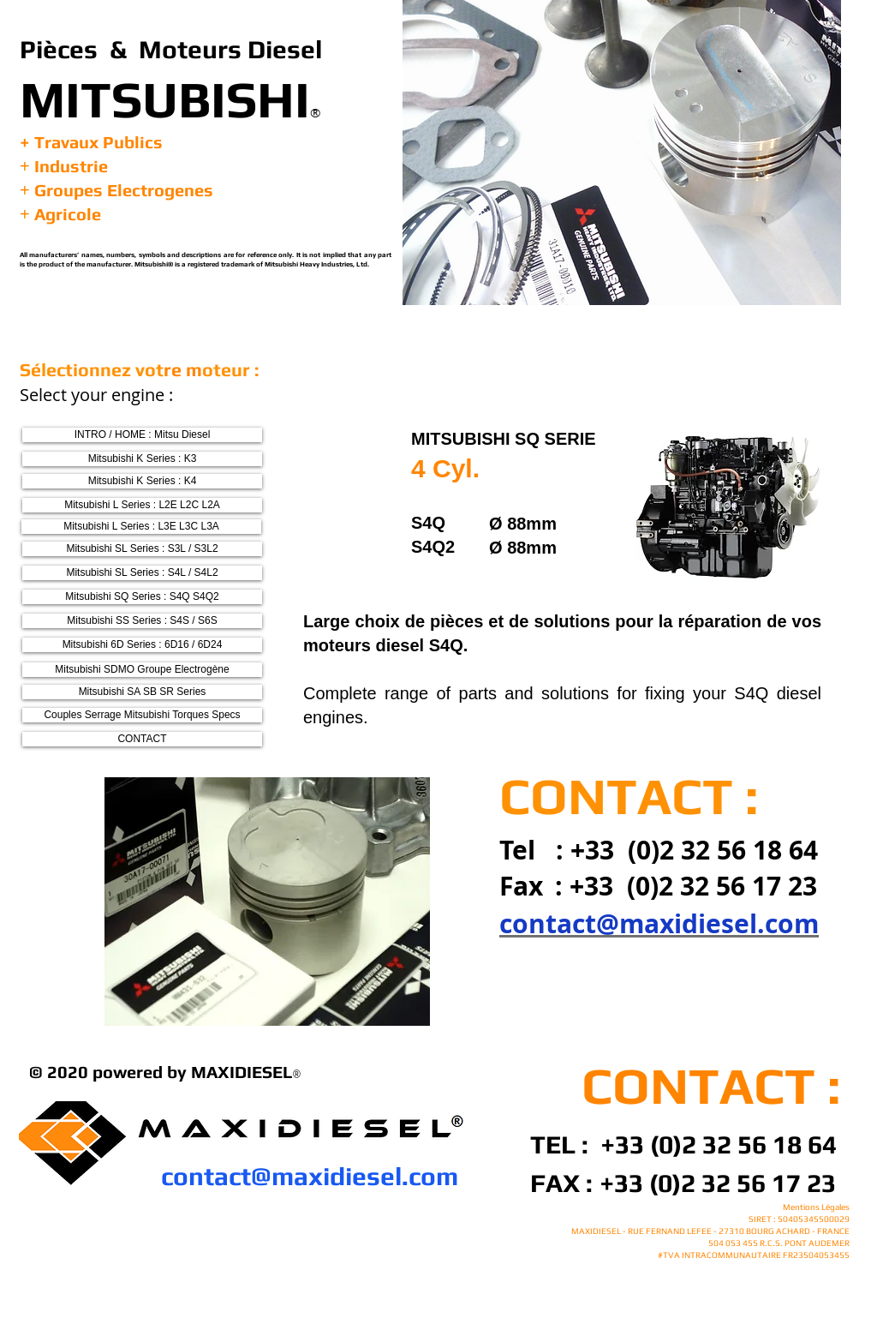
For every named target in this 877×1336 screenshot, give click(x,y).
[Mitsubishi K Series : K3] (142, 459)
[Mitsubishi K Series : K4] (142, 481)
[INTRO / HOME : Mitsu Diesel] (142, 435)
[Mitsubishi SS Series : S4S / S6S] (142, 621)
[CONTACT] (142, 739)
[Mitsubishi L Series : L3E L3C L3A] (141, 526)
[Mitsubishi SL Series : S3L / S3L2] (142, 549)
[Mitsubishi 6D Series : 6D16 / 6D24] (142, 645)
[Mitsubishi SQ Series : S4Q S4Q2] (142, 597)
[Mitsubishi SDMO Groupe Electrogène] (142, 669)
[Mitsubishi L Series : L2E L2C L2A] (142, 505)
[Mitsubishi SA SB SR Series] (142, 692)
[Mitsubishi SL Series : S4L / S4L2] (142, 573)
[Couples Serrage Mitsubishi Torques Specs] (142, 715)
